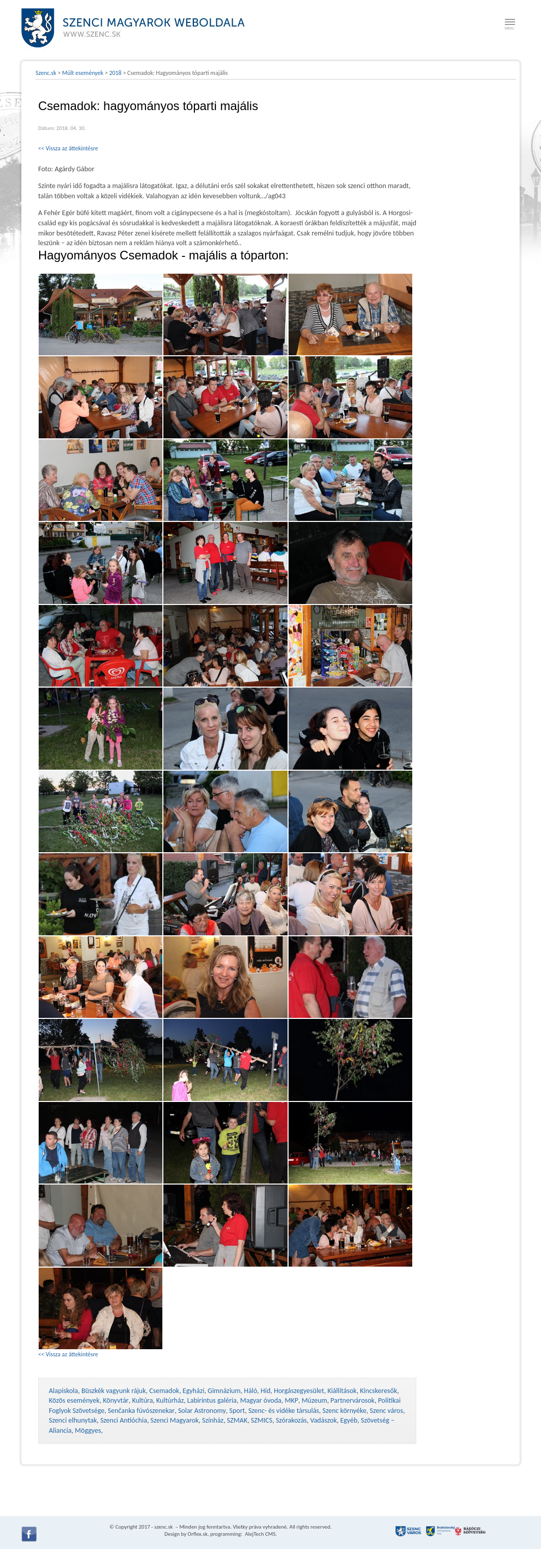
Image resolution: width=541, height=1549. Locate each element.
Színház (212, 1420)
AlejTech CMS (260, 1534)
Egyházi (194, 1390)
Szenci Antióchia (123, 1420)
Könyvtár (115, 1400)
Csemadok (164, 1390)
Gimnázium (224, 1390)
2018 (115, 72)
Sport (237, 1410)
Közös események (74, 1400)
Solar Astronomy (202, 1410)
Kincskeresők (378, 1390)
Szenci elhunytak (73, 1420)
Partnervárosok (352, 1400)
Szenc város (386, 1410)
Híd (265, 1390)
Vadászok (323, 1420)
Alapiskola (63, 1390)
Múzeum (314, 1400)
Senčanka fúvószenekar (141, 1410)
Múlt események (82, 72)
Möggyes (88, 1430)
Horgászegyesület (299, 1390)
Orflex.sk (198, 1534)
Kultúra (142, 1400)
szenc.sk (163, 1527)
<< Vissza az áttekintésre (68, 148)
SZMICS (261, 1420)
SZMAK (237, 1420)
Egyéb (348, 1420)
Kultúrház (170, 1400)
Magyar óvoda (260, 1400)
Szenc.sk (46, 72)
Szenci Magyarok (175, 1420)
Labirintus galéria (212, 1400)
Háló (250, 1390)
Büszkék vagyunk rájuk (113, 1390)
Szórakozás (291, 1420)
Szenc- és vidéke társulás (283, 1410)
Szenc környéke (344, 1410)
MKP (291, 1400)
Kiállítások (341, 1390)
